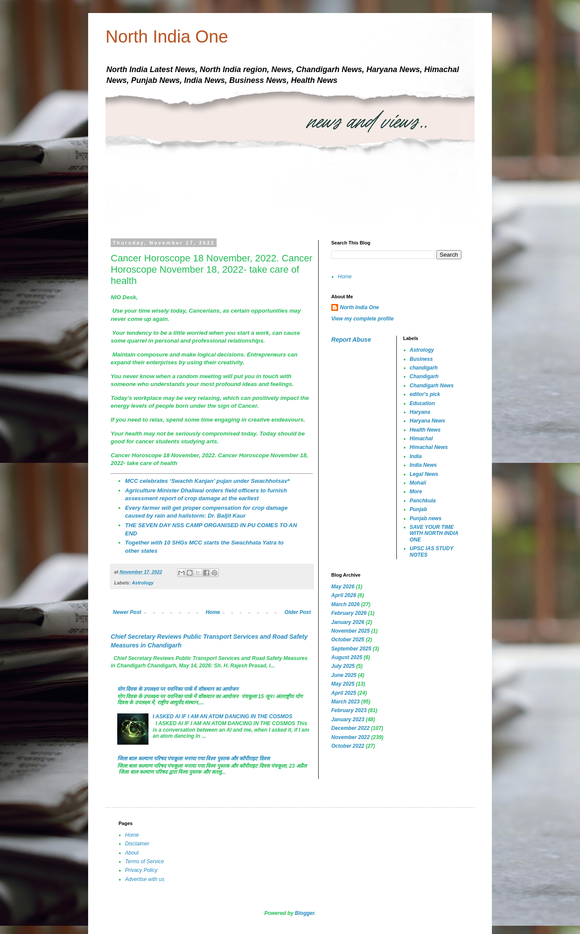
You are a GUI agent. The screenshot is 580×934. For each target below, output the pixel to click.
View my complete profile (362, 319)
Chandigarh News (432, 386)
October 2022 (347, 746)
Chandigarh (424, 376)
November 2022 (350, 737)
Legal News (424, 474)
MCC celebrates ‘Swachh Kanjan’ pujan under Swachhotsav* (207, 481)
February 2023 (348, 710)
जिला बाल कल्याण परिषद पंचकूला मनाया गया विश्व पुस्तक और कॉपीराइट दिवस (193, 759)
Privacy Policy (141, 870)
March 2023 (345, 702)
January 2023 (347, 719)
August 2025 (346, 657)
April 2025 (343, 693)
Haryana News (427, 421)
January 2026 (347, 622)
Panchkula (423, 501)
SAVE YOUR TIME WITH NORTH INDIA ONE (434, 533)
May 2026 (342, 587)
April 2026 (343, 595)
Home (213, 612)
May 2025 (342, 684)
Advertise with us (145, 879)
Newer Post (127, 612)
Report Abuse (351, 339)
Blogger (304, 913)
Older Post (297, 612)
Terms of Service (144, 861)
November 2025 (350, 631)
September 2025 (351, 649)
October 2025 (347, 640)
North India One (166, 36)
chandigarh (424, 368)
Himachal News (429, 447)
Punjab (418, 509)
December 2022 (350, 728)
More (416, 491)
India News (423, 465)
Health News (425, 430)
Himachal (421, 439)
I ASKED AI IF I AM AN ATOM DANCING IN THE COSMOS (222, 716)
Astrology (142, 582)
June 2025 (343, 675)
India (416, 456)
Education (422, 403)
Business (421, 359)
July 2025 (343, 666)
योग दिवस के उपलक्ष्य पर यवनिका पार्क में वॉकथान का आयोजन (177, 689)
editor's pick (425, 394)
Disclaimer (137, 844)
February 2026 (348, 613)
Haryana (420, 412)
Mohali (418, 483)
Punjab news (426, 518)
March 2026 (345, 604)
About (131, 853)
